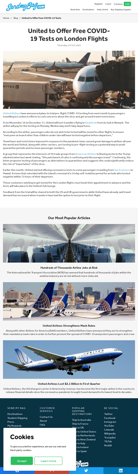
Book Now (75, 9)
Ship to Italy (78, 443)
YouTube (109, 425)
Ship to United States (84, 431)
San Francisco (122, 169)
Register (99, 3)
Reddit (108, 445)
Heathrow (91, 122)
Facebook (110, 417)
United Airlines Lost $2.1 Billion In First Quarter (69, 383)
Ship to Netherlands (83, 435)
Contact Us (46, 416)
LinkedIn (109, 429)
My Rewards (14, 425)
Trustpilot (110, 437)
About (43, 420)
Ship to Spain (79, 451)
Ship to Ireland (80, 447)
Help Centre (102, 9)
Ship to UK (78, 427)
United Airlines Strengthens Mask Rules (69, 325)
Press (10, 421)
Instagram (110, 421)
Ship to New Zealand (84, 439)
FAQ (42, 424)
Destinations (88, 9)
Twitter (108, 413)
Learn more (48, 461)
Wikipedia (110, 433)
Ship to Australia (81, 419)
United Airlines (11, 113)
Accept (22, 461)
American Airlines (85, 153)
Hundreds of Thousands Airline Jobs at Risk (69, 267)
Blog (15, 17)
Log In (108, 3)
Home (6, 17)
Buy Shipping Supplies (121, 9)
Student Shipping (17, 417)
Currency (122, 4)
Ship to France (80, 423)
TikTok (108, 441)
